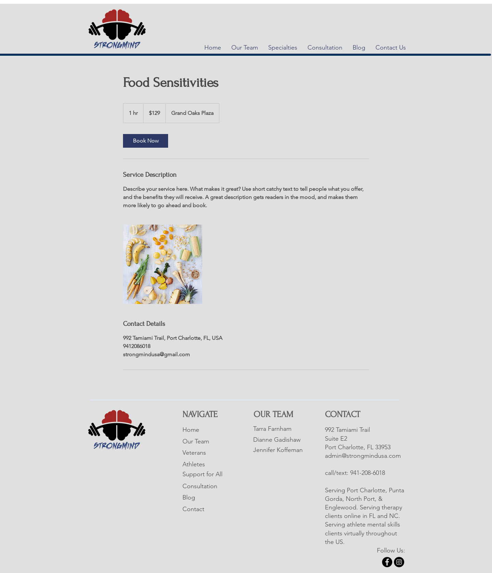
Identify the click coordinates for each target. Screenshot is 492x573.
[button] (282, 47)
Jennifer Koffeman (278, 450)
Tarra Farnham (272, 428)
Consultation (199, 486)
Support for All (202, 474)
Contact (193, 509)
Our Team (195, 441)
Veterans (194, 452)
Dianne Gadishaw (277, 439)
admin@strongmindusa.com (363, 455)
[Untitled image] (162, 264)
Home (190, 430)
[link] (145, 141)
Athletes (193, 464)
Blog (188, 497)
